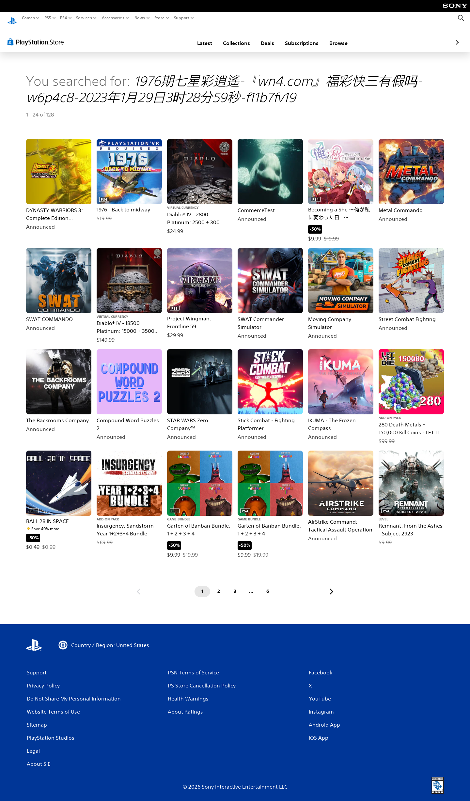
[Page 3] (235, 585)
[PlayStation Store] (37, 35)
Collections (198, 37)
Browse (300, 37)
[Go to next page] (331, 585)
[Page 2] (219, 585)
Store (159, 18)
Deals (229, 37)
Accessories (113, 18)
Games (28, 18)
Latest (166, 37)
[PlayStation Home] (12, 18)
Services (84, 18)
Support (181, 18)
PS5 (47, 18)
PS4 (63, 18)
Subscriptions (263, 37)
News (139, 18)
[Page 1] (202, 585)
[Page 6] (267, 585)
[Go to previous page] (138, 585)
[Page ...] (251, 585)
